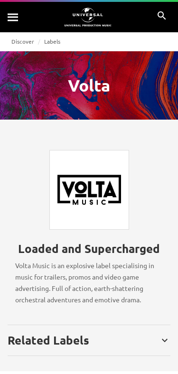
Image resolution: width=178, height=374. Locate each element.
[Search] (13, 17)
